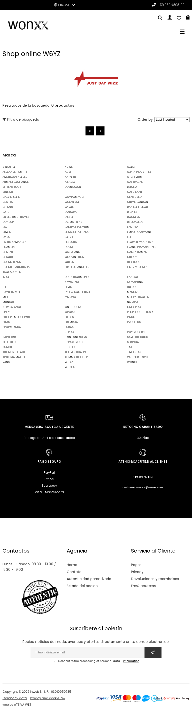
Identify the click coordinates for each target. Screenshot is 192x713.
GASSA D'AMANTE (138, 252)
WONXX (132, 362)
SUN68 (7, 347)
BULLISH (7, 192)
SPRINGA (133, 342)
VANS (6, 362)
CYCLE (69, 207)
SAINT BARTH (11, 337)
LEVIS (68, 287)
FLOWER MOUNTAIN (140, 242)
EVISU (6, 237)
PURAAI (69, 327)
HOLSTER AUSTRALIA (16, 267)
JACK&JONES (11, 272)
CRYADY (8, 207)
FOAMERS (9, 247)
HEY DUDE (133, 262)
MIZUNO (70, 297)
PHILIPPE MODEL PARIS (17, 317)
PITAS (6, 322)
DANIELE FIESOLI (137, 207)
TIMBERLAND (135, 352)
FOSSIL (69, 247)
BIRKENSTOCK (11, 187)
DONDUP (8, 222)
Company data (14, 698)
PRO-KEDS (134, 322)
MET (5, 297)
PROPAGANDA (11, 327)
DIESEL (69, 217)
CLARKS (7, 202)
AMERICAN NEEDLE (14, 177)
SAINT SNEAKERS (76, 337)
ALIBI (68, 172)
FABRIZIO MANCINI (14, 242)
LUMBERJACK (11, 292)
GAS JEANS (72, 252)
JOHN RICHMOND (76, 277)
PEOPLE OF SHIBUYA (140, 312)
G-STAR (7, 252)
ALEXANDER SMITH (14, 172)
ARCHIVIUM (134, 177)
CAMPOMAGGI (74, 197)
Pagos (136, 564)
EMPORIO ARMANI (139, 232)
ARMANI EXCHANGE (15, 182)
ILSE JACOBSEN (137, 267)
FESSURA (71, 242)
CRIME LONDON (137, 202)
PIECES (69, 317)
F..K (129, 237)
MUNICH (8, 302)
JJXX (5, 277)
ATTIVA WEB (23, 704)
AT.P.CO (70, 182)
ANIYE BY (70, 177)
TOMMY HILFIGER (76, 357)
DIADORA (70, 212)
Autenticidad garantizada (89, 578)
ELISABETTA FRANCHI (78, 232)
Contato (74, 571)
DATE (5, 212)
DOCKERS (133, 217)
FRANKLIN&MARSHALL (141, 247)
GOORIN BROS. (74, 257)
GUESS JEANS (11, 262)
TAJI (129, 347)
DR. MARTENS (73, 222)
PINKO (131, 317)
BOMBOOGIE (73, 187)
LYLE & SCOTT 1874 (77, 292)
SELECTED (9, 342)
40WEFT (70, 167)
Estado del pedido (82, 585)
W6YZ (69, 362)
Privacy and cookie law (47, 698)
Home (72, 564)
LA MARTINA (135, 282)
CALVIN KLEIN (11, 197)
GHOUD (7, 257)
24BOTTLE (9, 167)
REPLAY (69, 332)
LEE (4, 287)
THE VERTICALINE (76, 352)
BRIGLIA (132, 187)
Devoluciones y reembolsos (155, 578)
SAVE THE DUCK (137, 337)
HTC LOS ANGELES (77, 267)
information (131, 661)
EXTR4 (69, 237)
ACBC (131, 167)
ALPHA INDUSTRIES (139, 172)
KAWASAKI (72, 282)
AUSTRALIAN (135, 182)
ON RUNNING (73, 307)
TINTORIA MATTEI (13, 357)
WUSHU (70, 367)
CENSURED (134, 197)
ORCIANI (70, 312)
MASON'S (133, 292)
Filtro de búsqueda (20, 119)
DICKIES (132, 212)
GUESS (69, 262)
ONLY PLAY (134, 307)
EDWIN (6, 232)
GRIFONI (132, 257)
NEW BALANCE (12, 307)
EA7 (4, 227)
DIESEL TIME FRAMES (16, 217)
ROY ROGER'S (136, 332)
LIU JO (131, 287)
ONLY (6, 312)
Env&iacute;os (143, 585)
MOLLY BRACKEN (138, 297)
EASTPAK (132, 227)
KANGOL (132, 277)
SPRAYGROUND (75, 342)
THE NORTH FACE (14, 352)
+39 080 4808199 (171, 5)
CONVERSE (72, 202)
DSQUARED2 (135, 222)
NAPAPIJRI (133, 302)
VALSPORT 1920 (137, 357)
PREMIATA (71, 322)
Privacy (137, 571)
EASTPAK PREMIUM (77, 227)
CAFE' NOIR (134, 192)
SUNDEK (70, 347)
